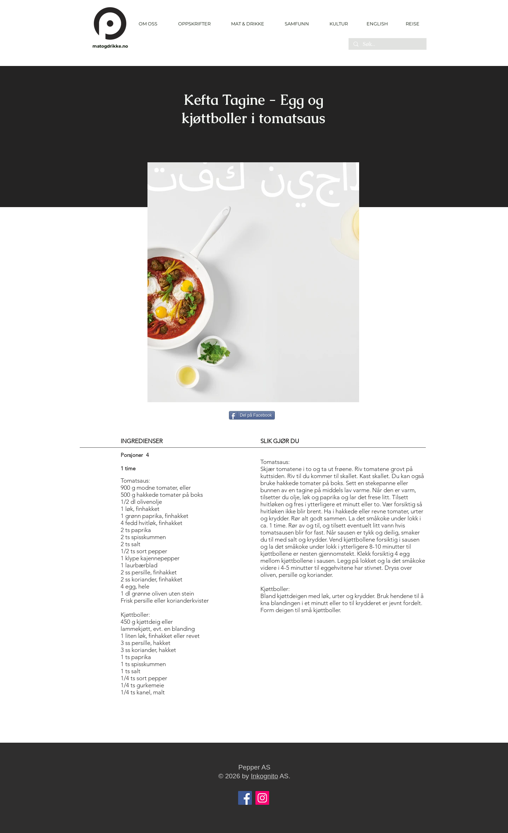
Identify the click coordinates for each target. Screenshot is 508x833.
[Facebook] (245, 798)
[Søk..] (387, 44)
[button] (194, 23)
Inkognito (264, 776)
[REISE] (410, 24)
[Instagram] (262, 798)
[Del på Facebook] (252, 415)
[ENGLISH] (377, 24)
